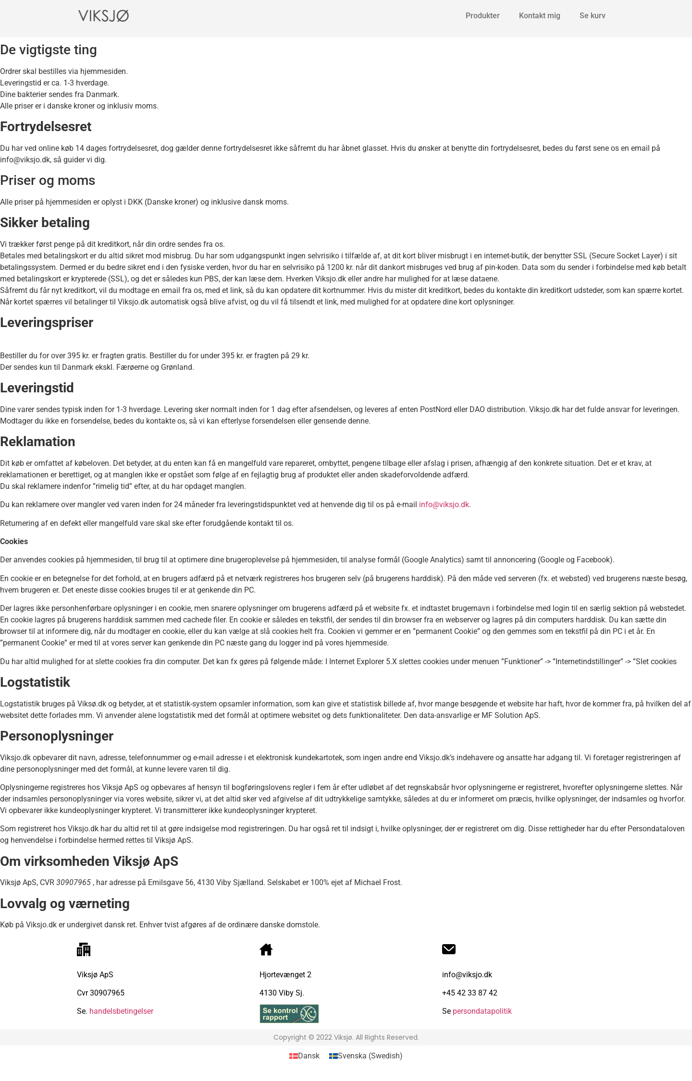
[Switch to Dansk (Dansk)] (304, 1056)
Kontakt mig (539, 15)
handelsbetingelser (120, 1011)
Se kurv (593, 15)
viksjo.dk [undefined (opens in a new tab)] (454, 504)
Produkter (483, 15)
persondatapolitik (482, 1011)
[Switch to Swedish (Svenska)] (366, 1056)
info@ (429, 504)
